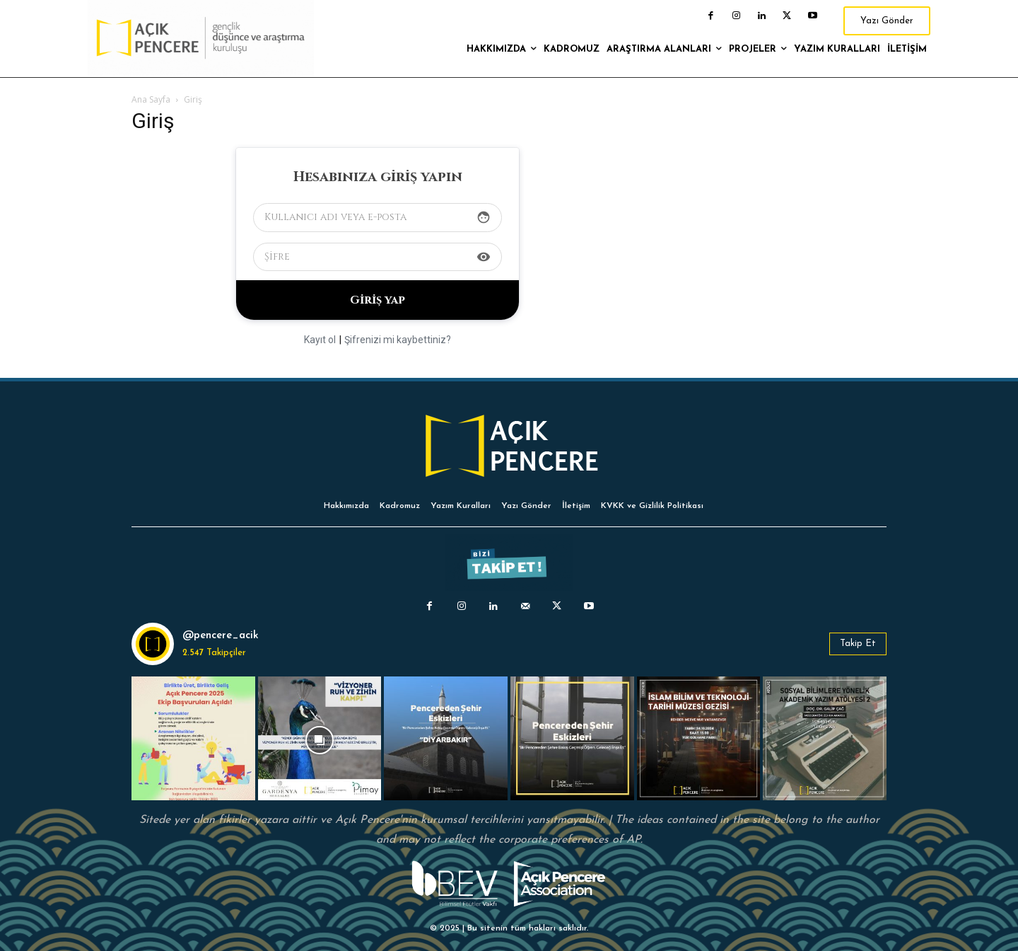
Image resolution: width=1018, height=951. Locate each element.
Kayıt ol (320, 339)
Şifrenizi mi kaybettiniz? (397, 339)
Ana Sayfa (150, 99)
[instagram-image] (193, 738)
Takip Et (858, 643)
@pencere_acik (220, 635)
